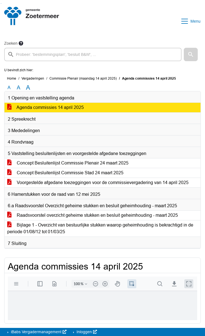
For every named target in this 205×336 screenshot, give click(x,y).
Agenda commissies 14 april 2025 (45, 107)
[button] (191, 54)
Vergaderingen (33, 78)
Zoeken (11, 43)
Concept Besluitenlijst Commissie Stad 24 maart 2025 (65, 172)
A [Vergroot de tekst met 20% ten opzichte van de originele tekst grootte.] (18, 87)
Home (11, 78)
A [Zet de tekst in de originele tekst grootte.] (9, 87)
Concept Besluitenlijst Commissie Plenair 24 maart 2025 (67, 163)
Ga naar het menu (1, 3)
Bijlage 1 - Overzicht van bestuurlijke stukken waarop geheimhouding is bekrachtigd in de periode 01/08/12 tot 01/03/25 (100, 228)
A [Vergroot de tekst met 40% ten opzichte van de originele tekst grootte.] (28, 87)
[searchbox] (93, 54)
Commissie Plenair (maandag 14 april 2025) (83, 78)
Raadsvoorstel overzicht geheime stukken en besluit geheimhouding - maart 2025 (92, 215)
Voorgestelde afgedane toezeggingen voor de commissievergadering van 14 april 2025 (98, 182)
